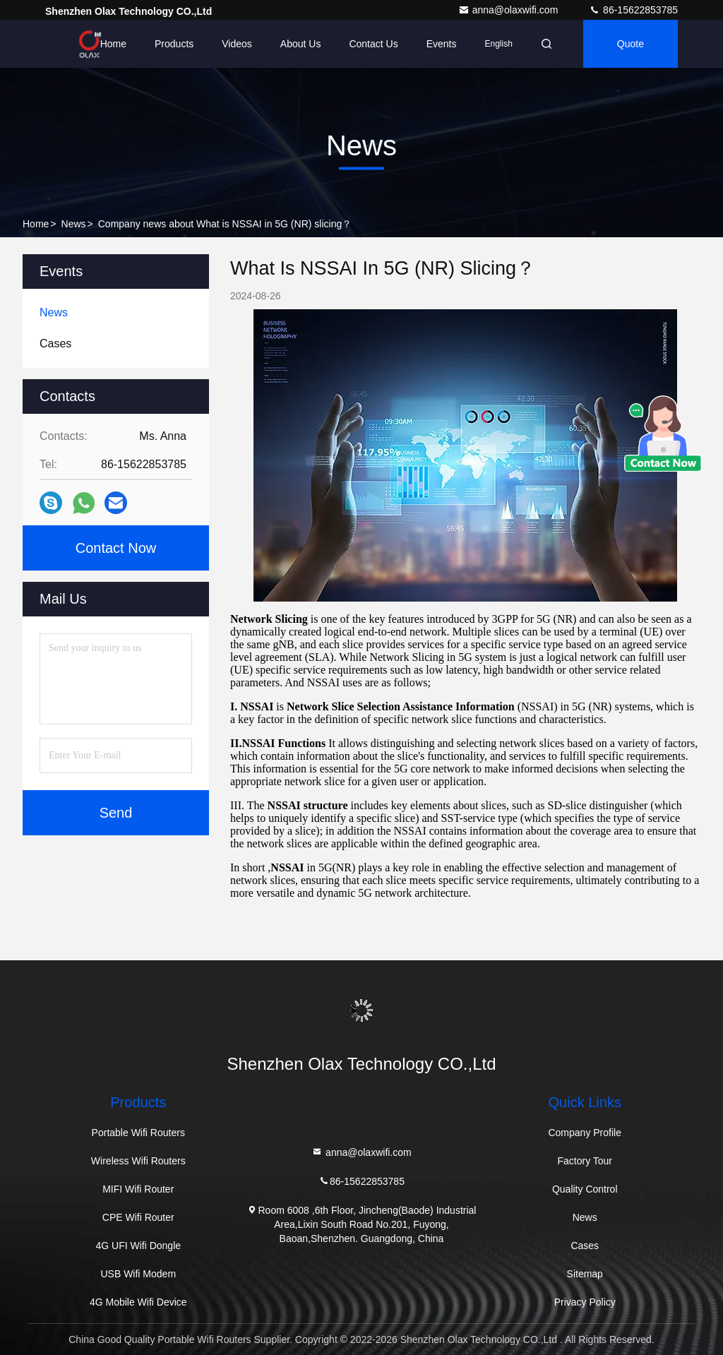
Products (174, 43)
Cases (584, 1245)
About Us (300, 43)
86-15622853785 (633, 10)
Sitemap (585, 1273)
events (441, 43)
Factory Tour (584, 1160)
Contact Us (373, 43)
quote (630, 43)
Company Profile (584, 1132)
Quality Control (585, 1189)
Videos (237, 43)
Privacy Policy (585, 1302)
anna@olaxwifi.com (509, 10)
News (73, 223)
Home (113, 43)
